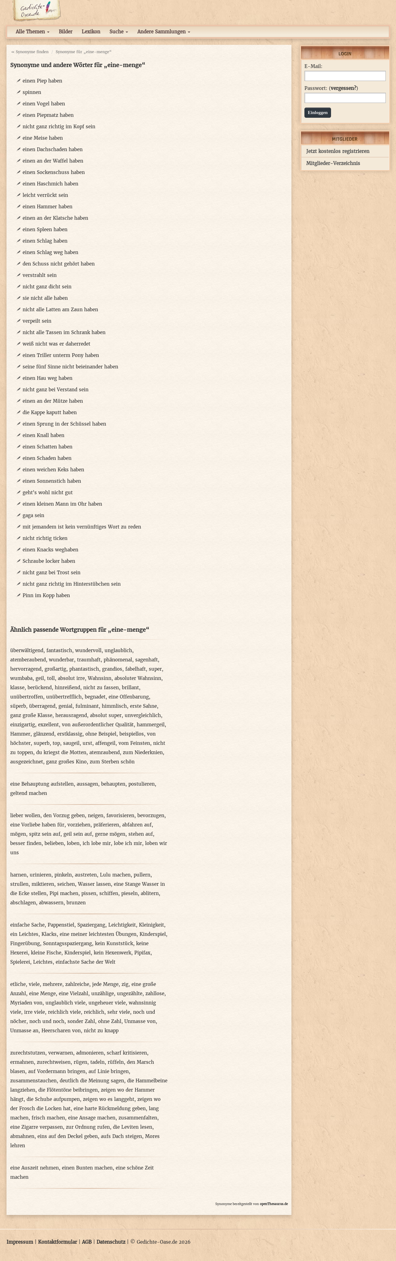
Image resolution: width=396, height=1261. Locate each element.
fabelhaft (135, 669)
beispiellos (131, 734)
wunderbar (61, 660)
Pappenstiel (61, 925)
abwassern (51, 903)
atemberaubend (28, 660)
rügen (80, 1062)
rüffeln (116, 1062)
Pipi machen (64, 893)
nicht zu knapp (101, 1031)
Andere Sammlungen (163, 32)
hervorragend (25, 669)
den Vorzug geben (64, 815)
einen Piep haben (42, 81)
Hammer (20, 734)
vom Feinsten (134, 743)
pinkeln (63, 875)
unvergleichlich (143, 715)
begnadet (95, 697)
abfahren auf (137, 825)
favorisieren (120, 815)
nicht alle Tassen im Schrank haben (64, 332)
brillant (130, 687)
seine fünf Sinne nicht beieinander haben (70, 367)
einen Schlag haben (45, 241)
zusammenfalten (137, 1118)
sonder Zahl (81, 1021)
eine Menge (42, 993)
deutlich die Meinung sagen (92, 1081)
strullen (19, 884)
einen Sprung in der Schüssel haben (64, 424)
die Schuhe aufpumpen (53, 1099)
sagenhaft (146, 660)
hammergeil (151, 725)
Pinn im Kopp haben (46, 595)
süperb (18, 706)
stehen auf (140, 834)
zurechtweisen (54, 1062)
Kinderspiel (153, 934)
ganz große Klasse (31, 715)
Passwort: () (331, 88)
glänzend (43, 734)
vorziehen (78, 825)
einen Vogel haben (44, 104)
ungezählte (129, 993)
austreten (86, 875)
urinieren (40, 875)
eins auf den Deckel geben (67, 1136)
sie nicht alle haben (45, 298)
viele (34, 984)
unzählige (102, 993)
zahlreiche (77, 984)
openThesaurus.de (274, 1204)
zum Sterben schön (112, 762)
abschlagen (23, 903)
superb (42, 743)
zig (125, 984)
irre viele (34, 1012)
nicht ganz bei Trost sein (51, 572)
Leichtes (43, 962)
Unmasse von (140, 1021)
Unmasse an (24, 1031)
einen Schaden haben (47, 458)
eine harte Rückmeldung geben (110, 1108)
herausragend (71, 715)
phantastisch (84, 669)
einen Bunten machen (87, 1168)
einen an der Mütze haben (53, 401)
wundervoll (88, 650)
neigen (95, 815)
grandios (112, 669)
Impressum (19, 1242)
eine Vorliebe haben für (37, 825)
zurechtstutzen (27, 1053)
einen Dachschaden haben (53, 149)
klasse (17, 687)
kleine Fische (46, 953)
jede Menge (105, 984)
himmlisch (114, 706)
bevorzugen (150, 815)
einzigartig (22, 725)
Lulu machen (115, 875)
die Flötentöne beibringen (68, 1090)
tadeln (97, 1062)
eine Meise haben (43, 138)
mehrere (52, 984)
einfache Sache (27, 925)
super (155, 669)
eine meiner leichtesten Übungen (98, 934)
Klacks (49, 934)
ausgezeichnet (26, 762)
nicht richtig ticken (45, 538)
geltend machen (28, 793)
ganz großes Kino (66, 762)
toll (51, 678)
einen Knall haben (43, 435)
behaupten (113, 784)
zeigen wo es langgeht (108, 1099)
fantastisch (59, 650)
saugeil (71, 743)
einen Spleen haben (45, 229)
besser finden (25, 843)
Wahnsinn (99, 678)
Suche (119, 32)
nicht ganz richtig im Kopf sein (59, 126)
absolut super (106, 715)
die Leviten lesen (132, 1127)
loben (73, 843)
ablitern (150, 893)
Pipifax (142, 953)
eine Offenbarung (129, 697)
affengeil (105, 743)
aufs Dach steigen (121, 1136)
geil (40, 678)
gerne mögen (110, 834)
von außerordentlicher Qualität (98, 725)
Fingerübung (25, 943)
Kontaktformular (57, 1242)
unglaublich (118, 650)
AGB (87, 1242)
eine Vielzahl (73, 993)
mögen (18, 834)
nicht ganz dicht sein (47, 287)
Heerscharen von (61, 1031)
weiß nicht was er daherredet (56, 344)
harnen (18, 875)
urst (87, 743)
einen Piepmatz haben (48, 115)
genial (65, 706)
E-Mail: (313, 66)
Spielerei (20, 962)
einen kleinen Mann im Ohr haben (62, 504)
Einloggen (318, 112)
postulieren (141, 784)
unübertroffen (26, 697)
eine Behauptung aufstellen (42, 784)
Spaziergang (91, 925)
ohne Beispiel (100, 734)
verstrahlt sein (40, 275)
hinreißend (67, 687)
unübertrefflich (64, 697)
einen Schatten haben (47, 447)
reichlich (94, 1012)
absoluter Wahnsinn (137, 678)
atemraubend (104, 752)
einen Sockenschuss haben (54, 172)
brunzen (76, 903)
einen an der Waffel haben (53, 161)
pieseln (129, 893)
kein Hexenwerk (112, 953)
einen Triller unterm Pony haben (61, 355)
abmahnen (22, 1136)
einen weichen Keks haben (53, 470)
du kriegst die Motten (61, 752)
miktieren (43, 884)
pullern (142, 875)
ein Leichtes (24, 934)
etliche (18, 984)
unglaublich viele (65, 1003)
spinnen (32, 92)
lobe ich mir (128, 843)
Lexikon (91, 32)
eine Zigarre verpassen (36, 1127)
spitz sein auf (44, 834)
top (56, 743)
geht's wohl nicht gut (48, 492)
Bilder (65, 32)
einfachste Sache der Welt (85, 962)
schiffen (108, 893)
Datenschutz (111, 1242)
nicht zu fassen (101, 687)
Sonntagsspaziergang (67, 943)
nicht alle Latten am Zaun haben (60, 309)
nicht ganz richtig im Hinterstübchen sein (72, 584)
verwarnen (60, 1053)
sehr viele (118, 1012)
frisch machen (48, 1118)
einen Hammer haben (47, 207)
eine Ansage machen (91, 1118)
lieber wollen (25, 815)
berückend (40, 687)
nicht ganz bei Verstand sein (55, 390)
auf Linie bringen (108, 1071)
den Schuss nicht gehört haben (59, 264)
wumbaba (21, 678)
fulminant (87, 706)
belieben (54, 843)
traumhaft (89, 660)
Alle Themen (33, 32)
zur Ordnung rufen (88, 1127)
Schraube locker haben (49, 561)
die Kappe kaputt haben (50, 412)
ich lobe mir (97, 843)
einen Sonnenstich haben (52, 481)
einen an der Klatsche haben (55, 218)
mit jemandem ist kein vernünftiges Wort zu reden (82, 527)
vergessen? (343, 88)
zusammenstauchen (33, 1081)
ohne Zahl (109, 1021)
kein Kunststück (114, 943)
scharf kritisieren (127, 1053)
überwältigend (26, 650)
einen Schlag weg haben (50, 252)
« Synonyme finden (30, 51)
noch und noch (46, 1021)
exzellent (48, 725)
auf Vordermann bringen (56, 1071)
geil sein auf (77, 834)
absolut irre (71, 678)
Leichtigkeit (122, 925)
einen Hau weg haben (47, 378)
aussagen (87, 784)
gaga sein (33, 515)
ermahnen (22, 1062)
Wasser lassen (94, 884)
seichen (66, 884)
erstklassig (69, 734)
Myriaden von (26, 1003)
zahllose (154, 993)
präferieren (106, 825)
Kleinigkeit (151, 925)
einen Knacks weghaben (50, 550)
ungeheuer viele (107, 1003)
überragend (42, 706)
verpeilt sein (37, 321)
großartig (55, 669)
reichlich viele (64, 1012)
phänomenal (118, 660)
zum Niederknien (143, 752)
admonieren (90, 1053)
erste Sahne (143, 706)
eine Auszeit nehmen (34, 1168)
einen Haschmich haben (50, 184)
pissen (88, 893)
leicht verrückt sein (45, 195)
